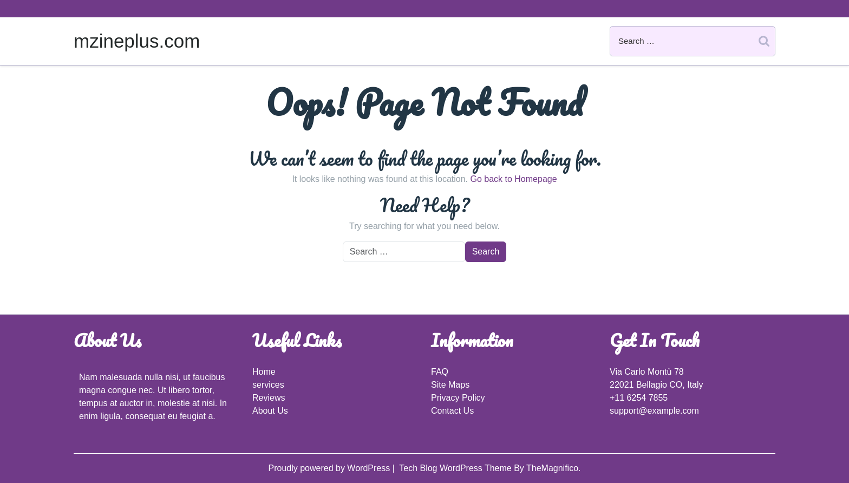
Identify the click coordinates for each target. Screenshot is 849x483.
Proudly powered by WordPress (330, 468)
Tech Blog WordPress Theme (456, 468)
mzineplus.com (137, 40)
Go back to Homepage (513, 179)
